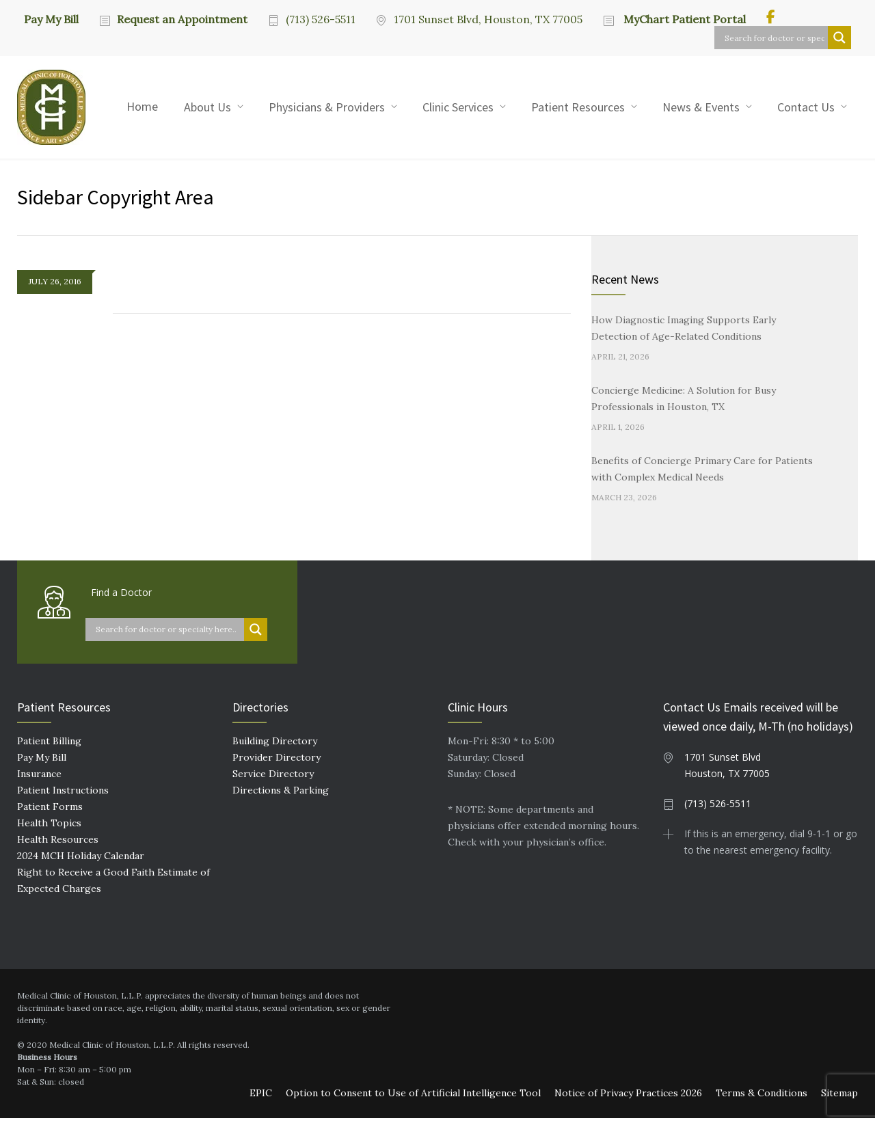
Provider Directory (276, 764)
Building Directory (274, 748)
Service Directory (273, 780)
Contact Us (806, 107)
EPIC (261, 1100)
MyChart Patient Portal (683, 19)
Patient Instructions (63, 797)
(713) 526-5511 (320, 19)
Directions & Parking (280, 797)
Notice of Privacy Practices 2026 (628, 1100)
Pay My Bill (51, 18)
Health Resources (57, 846)
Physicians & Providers (327, 107)
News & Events (701, 107)
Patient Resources (578, 107)
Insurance (39, 780)
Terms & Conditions (761, 1100)
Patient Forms (50, 813)
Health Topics (49, 830)
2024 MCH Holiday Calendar (80, 862)
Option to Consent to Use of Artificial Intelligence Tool (413, 1100)
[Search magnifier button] (839, 37)
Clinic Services (458, 107)
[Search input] (774, 37)
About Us (207, 107)
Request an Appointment (182, 19)
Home (142, 106)
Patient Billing (49, 748)
